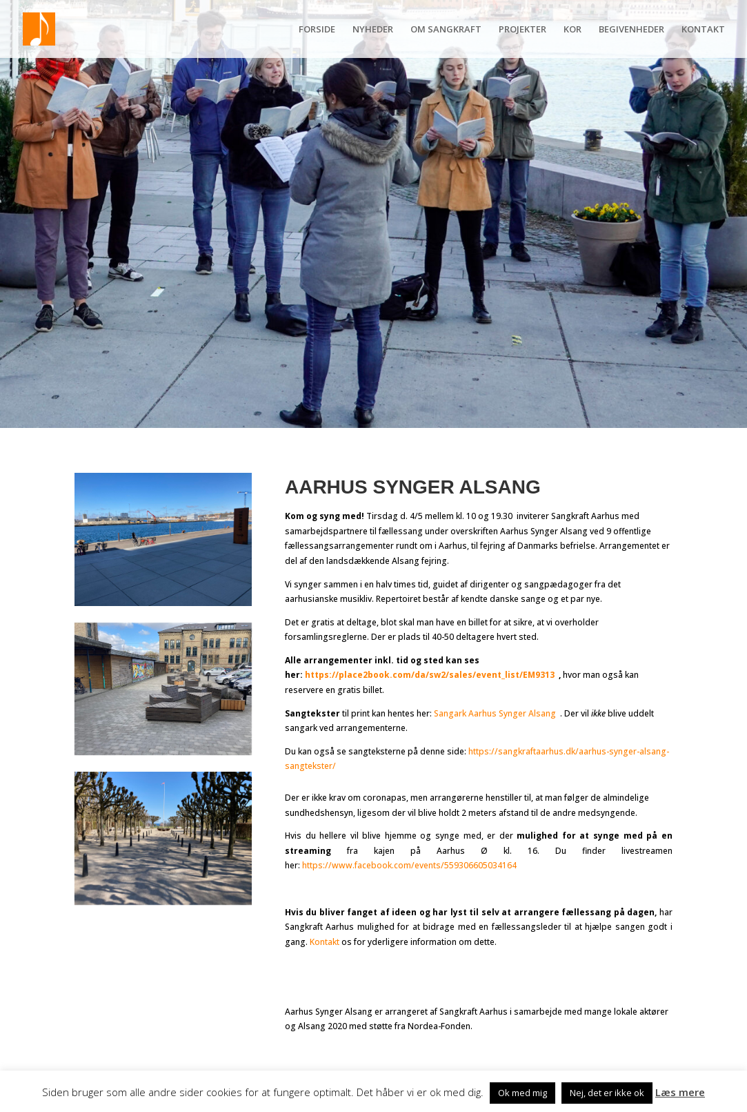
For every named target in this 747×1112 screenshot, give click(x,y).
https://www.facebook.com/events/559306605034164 (409, 865)
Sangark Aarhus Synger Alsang (495, 713)
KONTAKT (703, 29)
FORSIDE (317, 29)
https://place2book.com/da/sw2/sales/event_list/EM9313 (432, 675)
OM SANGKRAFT (445, 29)
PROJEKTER (522, 29)
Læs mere (680, 1092)
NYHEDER (372, 29)
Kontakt (324, 942)
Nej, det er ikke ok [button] (607, 1092)
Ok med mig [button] (522, 1092)
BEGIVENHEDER (631, 29)
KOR (572, 29)
